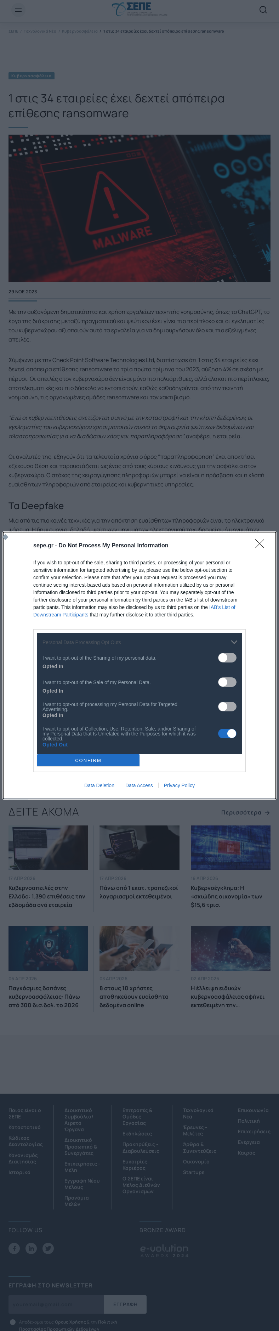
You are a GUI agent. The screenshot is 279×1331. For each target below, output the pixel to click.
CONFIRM (88, 760)
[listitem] (139, 642)
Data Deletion (99, 785)
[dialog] (139, 665)
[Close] (262, 546)
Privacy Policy (179, 785)
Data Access (139, 785)
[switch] (227, 657)
